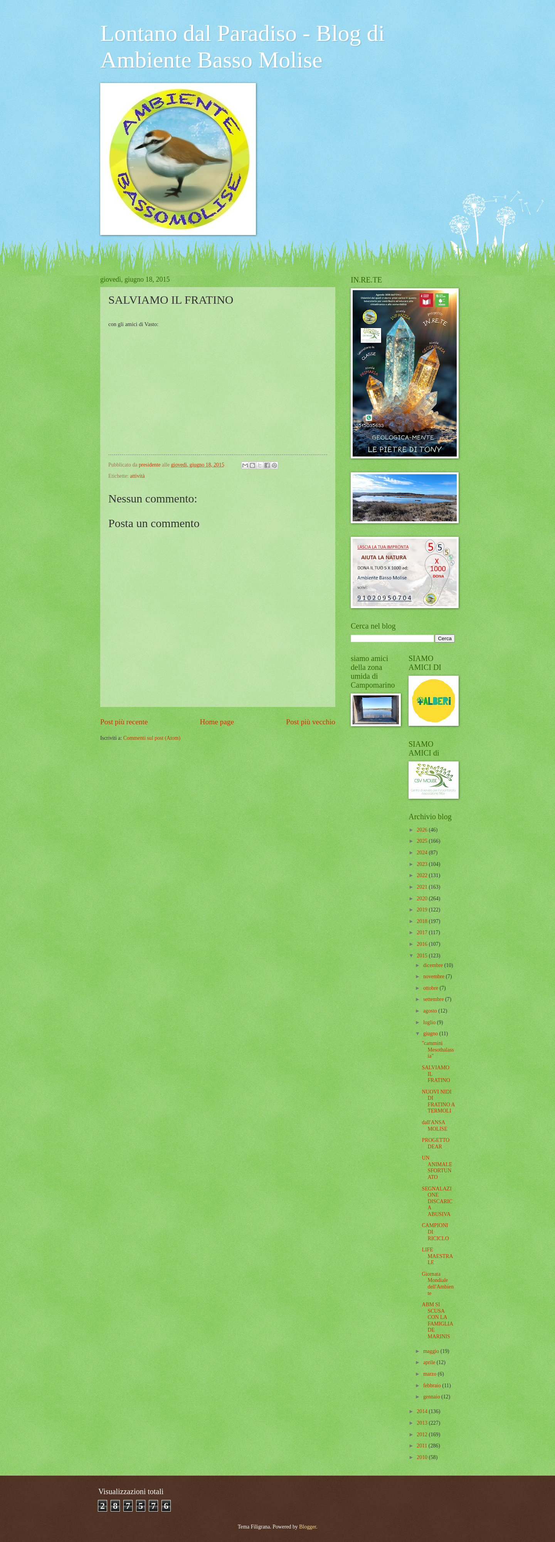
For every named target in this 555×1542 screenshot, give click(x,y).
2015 (423, 956)
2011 (423, 1446)
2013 (423, 1423)
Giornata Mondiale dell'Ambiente (438, 1283)
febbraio (432, 1385)
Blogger (307, 1527)
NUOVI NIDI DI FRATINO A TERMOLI (438, 1101)
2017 (423, 932)
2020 (423, 898)
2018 (423, 921)
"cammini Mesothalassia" (438, 1049)
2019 (423, 910)
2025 (423, 841)
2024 (423, 853)
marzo (430, 1374)
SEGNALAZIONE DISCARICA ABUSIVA (437, 1201)
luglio (430, 1022)
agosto (430, 1011)
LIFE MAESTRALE (437, 1256)
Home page (217, 722)
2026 (423, 830)
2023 (423, 864)
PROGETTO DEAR (435, 1143)
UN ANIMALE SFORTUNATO (437, 1167)
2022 (423, 875)
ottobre (431, 988)
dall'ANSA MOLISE (434, 1125)
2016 (423, 944)
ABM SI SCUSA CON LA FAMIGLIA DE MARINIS (437, 1320)
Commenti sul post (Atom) (151, 738)
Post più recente (124, 722)
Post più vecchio (310, 722)
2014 (423, 1411)
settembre (434, 999)
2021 (423, 887)
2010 (423, 1457)
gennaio (432, 1397)
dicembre (433, 965)
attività (137, 476)
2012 (423, 1434)
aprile (430, 1362)
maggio (432, 1351)
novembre (434, 976)
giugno (431, 1033)
